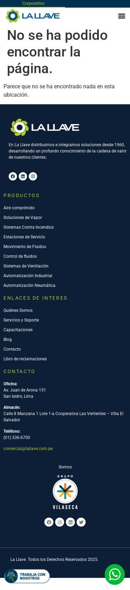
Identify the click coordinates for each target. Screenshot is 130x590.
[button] (122, 15)
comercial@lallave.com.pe (28, 448)
